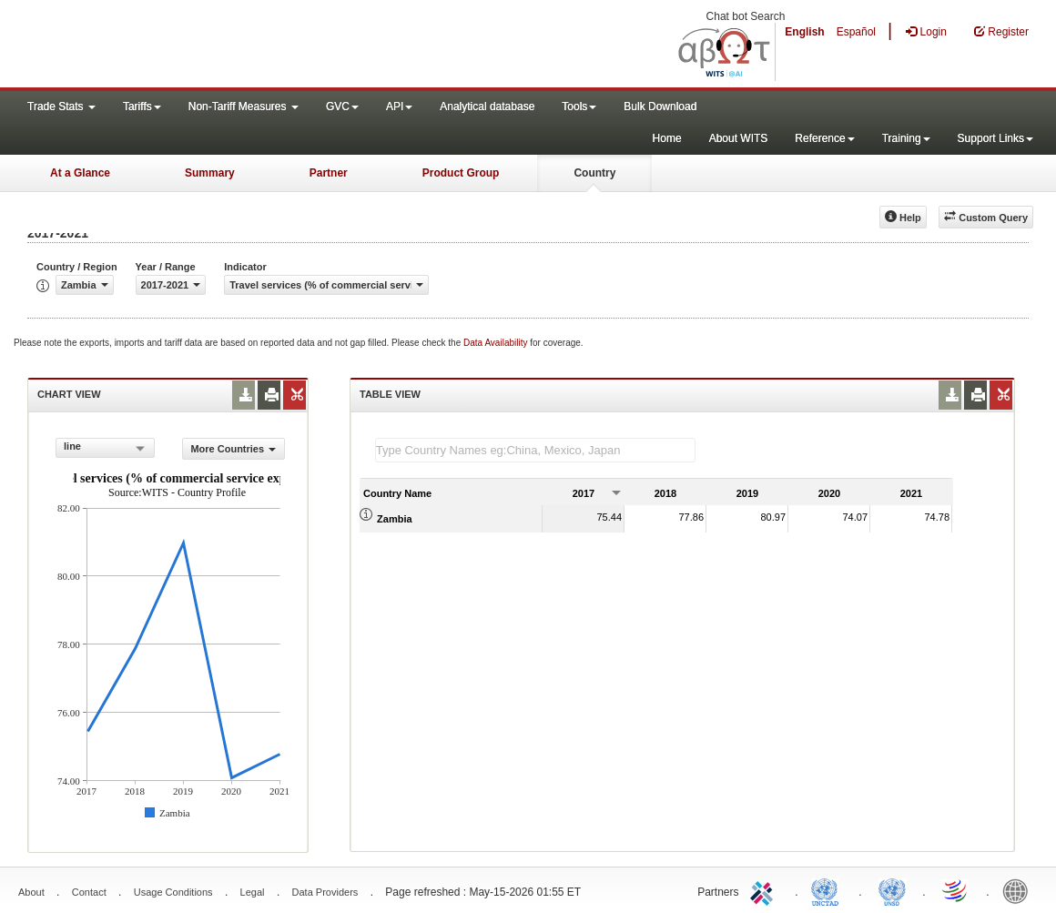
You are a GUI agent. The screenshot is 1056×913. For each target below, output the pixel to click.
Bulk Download (660, 106)
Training (906, 138)
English (804, 31)
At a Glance (80, 173)
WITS (182, 45)
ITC (764, 890)
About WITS (738, 138)
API (399, 106)
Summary (210, 173)
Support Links (995, 138)
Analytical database (487, 106)
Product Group (461, 173)
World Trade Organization (956, 890)
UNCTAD (828, 890)
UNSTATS (892, 890)
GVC (342, 106)
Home (667, 138)
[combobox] (105, 448)
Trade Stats (61, 106)
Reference (824, 138)
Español (856, 31)
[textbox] (535, 450)
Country (594, 173)
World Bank (1019, 890)
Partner (329, 173)
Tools (579, 106)
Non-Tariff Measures (243, 106)
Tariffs (142, 106)
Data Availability (496, 343)
